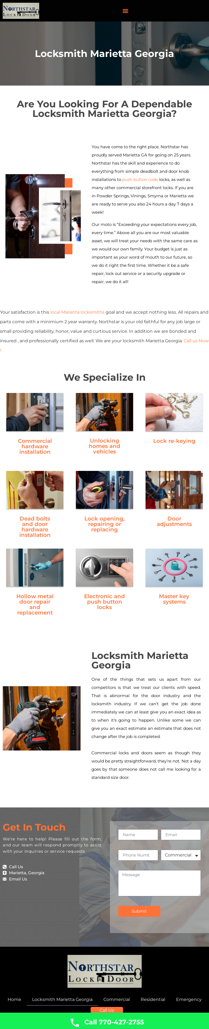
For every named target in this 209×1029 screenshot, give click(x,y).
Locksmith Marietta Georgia (62, 999)
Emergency (189, 999)
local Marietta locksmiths (77, 312)
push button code (140, 179)
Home (14, 999)
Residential (153, 999)
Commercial (116, 999)
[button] (125, 10)
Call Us (107, 1008)
